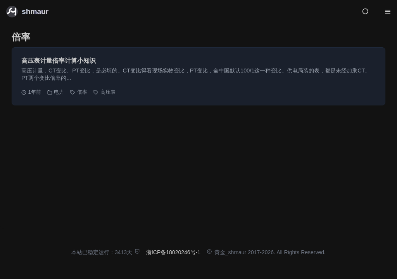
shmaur (35, 11)
